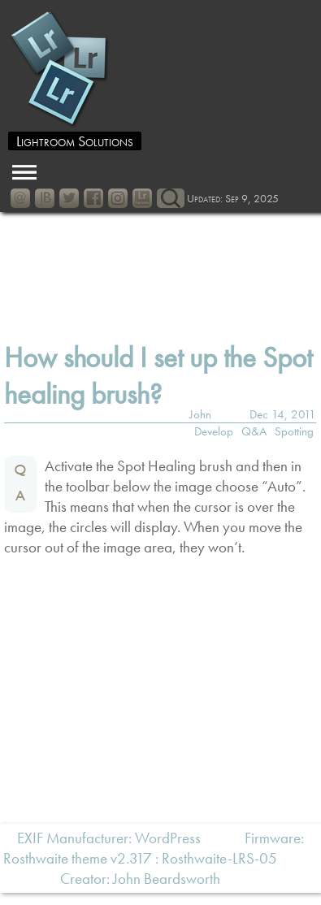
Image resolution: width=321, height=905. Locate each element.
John (200, 414)
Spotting (294, 431)
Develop (213, 431)
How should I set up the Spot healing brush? (158, 376)
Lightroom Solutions (74, 141)
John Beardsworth (166, 878)
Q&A (254, 431)
